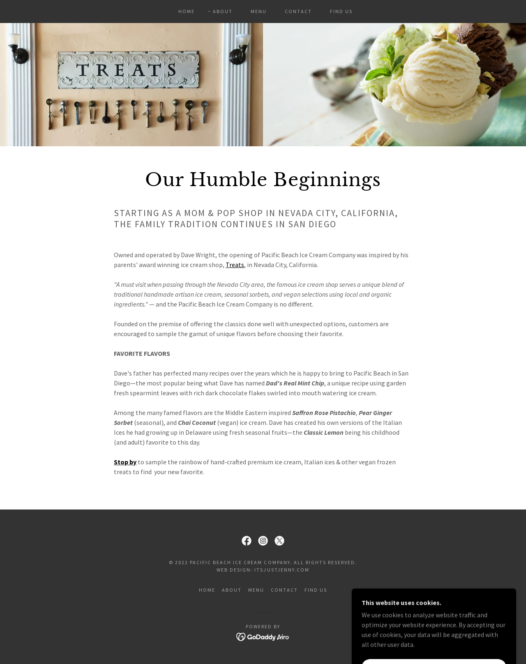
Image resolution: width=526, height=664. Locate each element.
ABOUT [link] (223, 11)
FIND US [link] (341, 11)
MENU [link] (259, 11)
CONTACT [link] (298, 11)
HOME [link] (186, 11)
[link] (246, 541)
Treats (235, 265)
